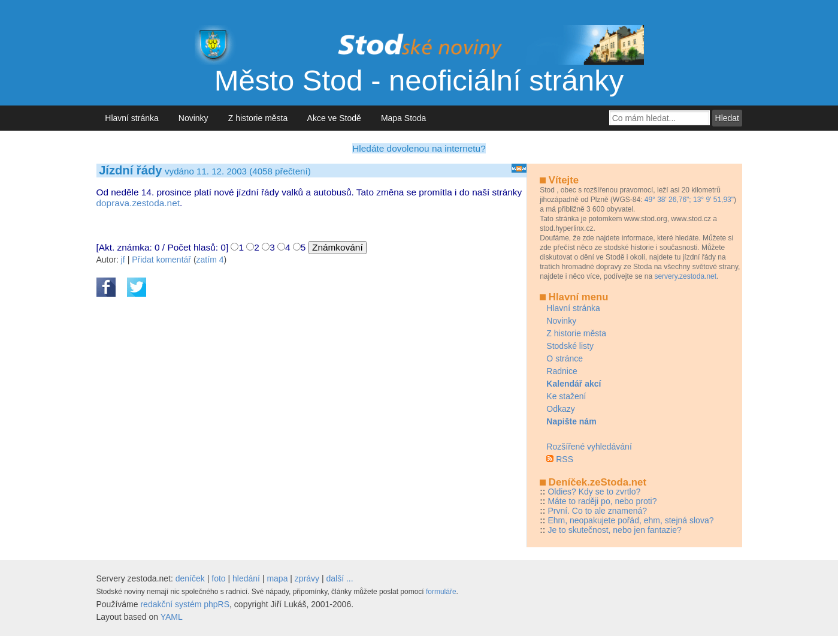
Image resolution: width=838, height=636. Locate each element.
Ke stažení (566, 396)
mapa (277, 578)
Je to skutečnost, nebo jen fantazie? (614, 530)
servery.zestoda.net (685, 276)
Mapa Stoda (403, 118)
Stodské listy (570, 346)
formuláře (441, 591)
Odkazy (560, 409)
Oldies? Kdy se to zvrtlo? (593, 491)
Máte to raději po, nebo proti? (602, 501)
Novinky (193, 118)
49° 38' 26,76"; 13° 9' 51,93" (689, 199)
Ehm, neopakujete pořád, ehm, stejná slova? (630, 520)
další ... (339, 578)
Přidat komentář (161, 259)
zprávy (307, 578)
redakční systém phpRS (184, 604)
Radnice (561, 371)
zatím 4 (210, 259)
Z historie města (257, 118)
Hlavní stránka (132, 118)
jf (123, 259)
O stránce (564, 358)
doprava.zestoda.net (138, 203)
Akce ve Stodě (334, 118)
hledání (246, 578)
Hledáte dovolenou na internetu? (418, 148)
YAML (172, 617)
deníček (190, 578)
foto (218, 578)
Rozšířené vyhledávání (588, 446)
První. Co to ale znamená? (597, 511)
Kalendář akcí (573, 383)
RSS (564, 459)
